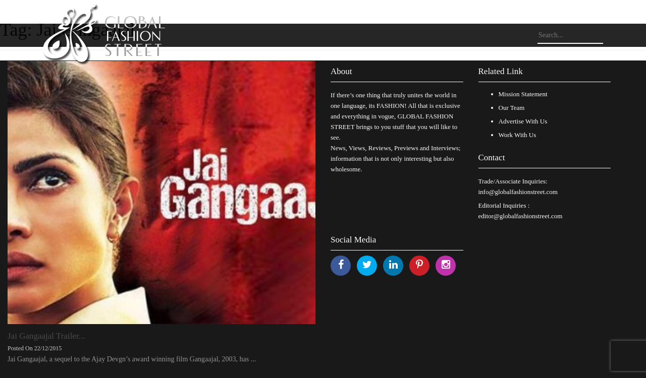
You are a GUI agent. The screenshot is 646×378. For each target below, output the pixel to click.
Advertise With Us (523, 121)
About (341, 71)
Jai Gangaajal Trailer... (46, 336)
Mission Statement (523, 94)
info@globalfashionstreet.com (518, 192)
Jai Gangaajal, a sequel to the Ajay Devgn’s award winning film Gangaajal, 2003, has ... (132, 359)
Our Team (512, 107)
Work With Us (517, 135)
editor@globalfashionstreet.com (520, 216)
